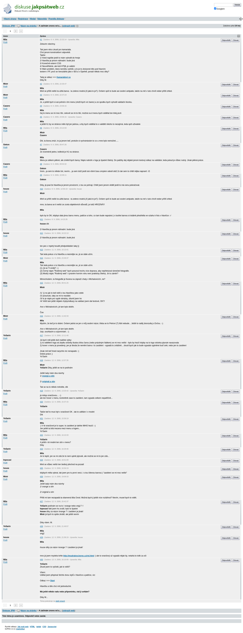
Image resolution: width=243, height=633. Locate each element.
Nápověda (42, 19)
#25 (41, 468)
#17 (41, 335)
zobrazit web (68, 26)
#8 (41, 164)
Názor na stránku (28, 26)
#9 (41, 175)
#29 (41, 537)
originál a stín (48, 381)
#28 (41, 526)
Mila (5, 39)
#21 (41, 418)
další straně (60, 601)
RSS (77, 26)
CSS (44, 627)
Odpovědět (226, 40)
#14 (41, 258)
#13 (41, 250)
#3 (41, 95)
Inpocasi (7, 460)
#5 (41, 117)
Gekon (6, 144)
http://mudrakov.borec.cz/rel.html (78, 556)
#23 (41, 449)
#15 (41, 283)
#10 (41, 189)
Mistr (5, 84)
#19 (41, 391)
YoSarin (7, 335)
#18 (41, 360)
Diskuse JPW (8, 26)
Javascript (52, 627)
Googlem (219, 8)
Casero (6, 106)
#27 (41, 501)
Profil (5, 42)
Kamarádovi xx (63, 77)
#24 (41, 460)
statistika (20, 629)
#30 (41, 560)
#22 (41, 435)
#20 (41, 402)
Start (52, 580)
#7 (41, 145)
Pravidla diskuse (56, 19)
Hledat (33, 19)
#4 (41, 106)
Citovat (236, 40)
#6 (41, 128)
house (6, 189)
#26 (41, 477)
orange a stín (48, 376)
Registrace (23, 19)
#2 (41, 84)
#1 (41, 40)
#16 (41, 316)
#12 (41, 233)
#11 (41, 219)
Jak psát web (22, 627)
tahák (38, 627)
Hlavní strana (10, 19)
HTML (32, 627)
